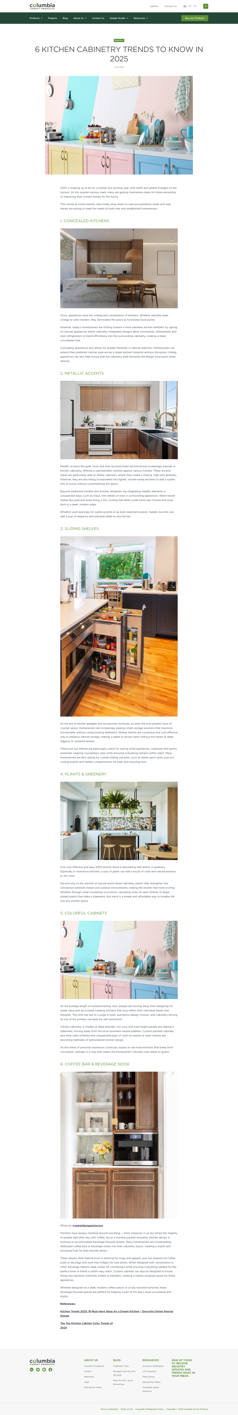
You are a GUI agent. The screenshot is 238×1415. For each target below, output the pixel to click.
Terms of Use (127, 1409)
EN (185, 6)
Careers (154, 6)
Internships (89, 1377)
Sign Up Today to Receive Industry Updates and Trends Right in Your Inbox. (183, 1368)
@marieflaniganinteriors (87, 1225)
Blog (117, 1360)
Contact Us (170, 6)
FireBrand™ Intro (121, 1366)
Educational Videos (93, 1387)
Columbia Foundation (94, 1366)
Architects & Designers (153, 1366)
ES (195, 6)
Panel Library (148, 1377)
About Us (91, 1360)
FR (190, 6)
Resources (150, 1360)
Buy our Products (194, 18)
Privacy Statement (109, 1409)
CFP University (149, 1371)
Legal (86, 1382)
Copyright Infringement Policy (149, 1409)
